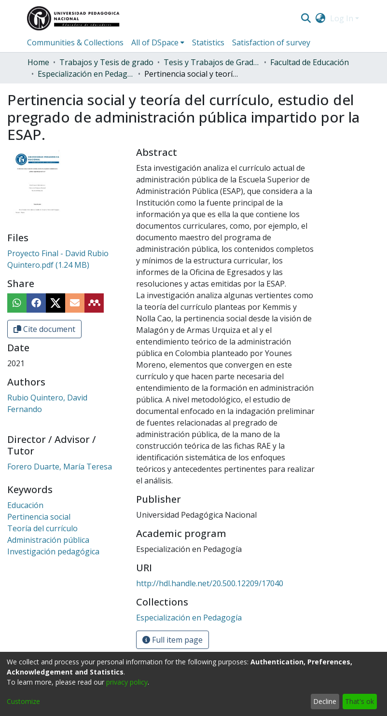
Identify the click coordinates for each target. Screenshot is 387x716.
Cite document (44, 329)
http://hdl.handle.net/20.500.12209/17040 (209, 583)
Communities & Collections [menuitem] (75, 42)
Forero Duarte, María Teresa (59, 466)
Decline (324, 701)
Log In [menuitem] (341, 18)
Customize (23, 701)
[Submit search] (306, 18)
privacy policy (127, 682)
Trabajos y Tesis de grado (106, 62)
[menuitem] (321, 18)
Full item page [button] (172, 639)
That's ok (359, 701)
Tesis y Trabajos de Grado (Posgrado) (212, 62)
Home (38, 62)
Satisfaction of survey (271, 42)
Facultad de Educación (309, 62)
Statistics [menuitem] (208, 42)
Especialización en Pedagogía (86, 74)
